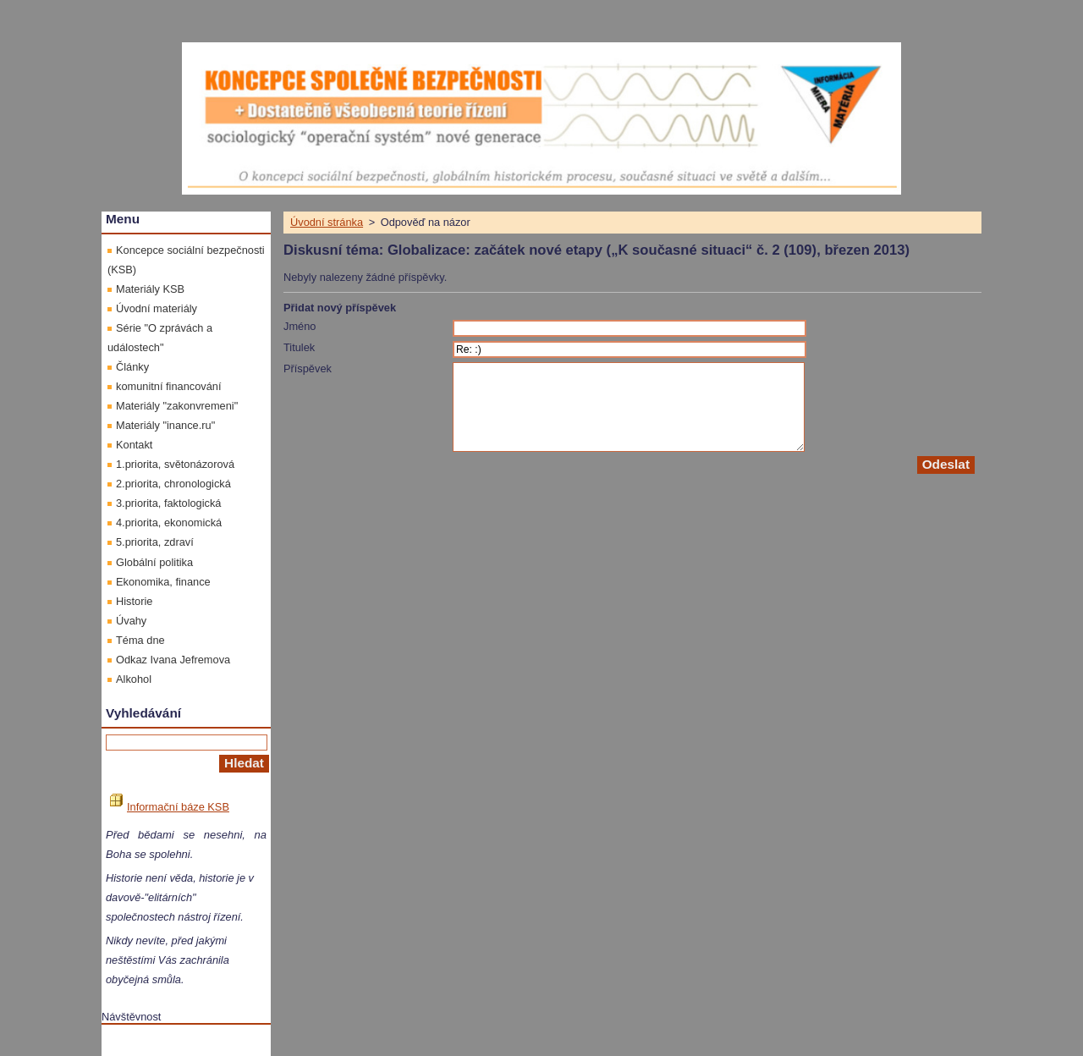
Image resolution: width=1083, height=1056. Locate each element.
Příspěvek (307, 368)
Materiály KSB (150, 289)
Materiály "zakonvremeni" (177, 405)
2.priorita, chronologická (173, 483)
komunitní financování (169, 386)
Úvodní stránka (326, 222)
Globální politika (154, 562)
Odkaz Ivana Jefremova (173, 659)
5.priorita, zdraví (155, 542)
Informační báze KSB (169, 806)
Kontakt (134, 444)
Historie (134, 601)
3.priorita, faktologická (168, 503)
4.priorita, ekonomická (169, 522)
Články (132, 366)
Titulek (299, 347)
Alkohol (133, 679)
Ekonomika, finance (163, 581)
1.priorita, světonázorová (175, 464)
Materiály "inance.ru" (165, 425)
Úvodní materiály (156, 308)
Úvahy (131, 620)
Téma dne (140, 640)
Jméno (299, 326)
